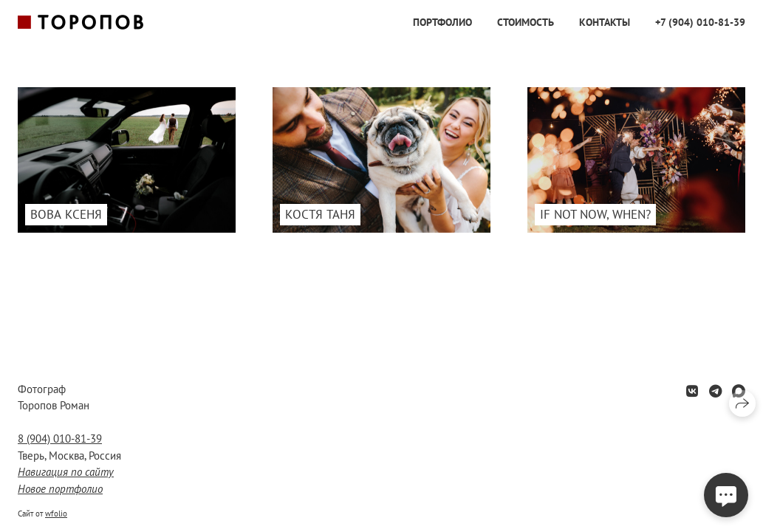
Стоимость (525, 22)
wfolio (56, 513)
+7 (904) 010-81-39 (700, 22)
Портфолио (442, 22)
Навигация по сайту (66, 472)
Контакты (604, 22)
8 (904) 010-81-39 (60, 439)
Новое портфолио (60, 489)
